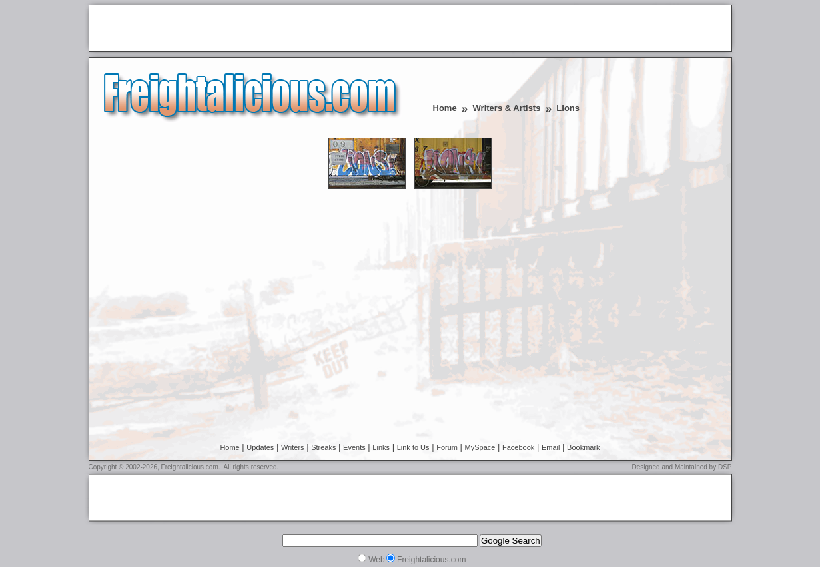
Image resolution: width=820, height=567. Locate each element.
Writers (292, 447)
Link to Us (413, 447)
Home (445, 108)
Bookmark (583, 447)
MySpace (480, 447)
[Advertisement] (250, 29)
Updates (260, 447)
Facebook (518, 447)
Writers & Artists (507, 108)
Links (381, 447)
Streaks (323, 447)
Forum (447, 447)
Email (551, 447)
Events (354, 447)
